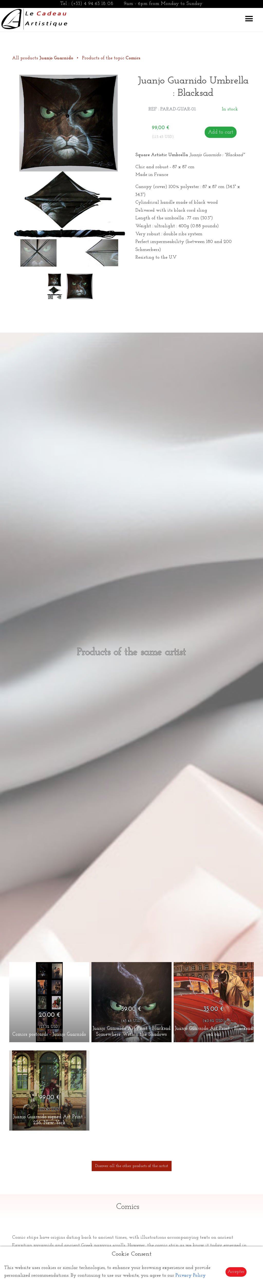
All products (43, 58)
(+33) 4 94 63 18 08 (92, 3)
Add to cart (220, 132)
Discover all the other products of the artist (131, 1166)
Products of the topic (111, 58)
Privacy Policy (190, 1275)
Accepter (236, 1271)
